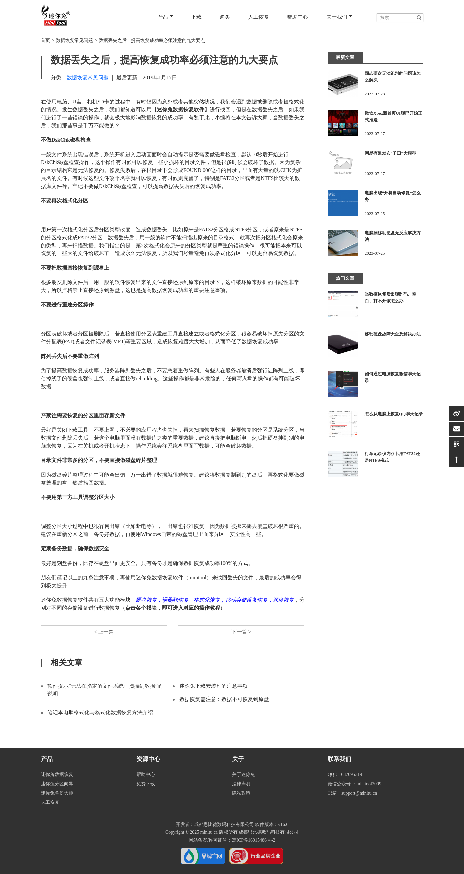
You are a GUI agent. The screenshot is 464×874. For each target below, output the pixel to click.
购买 (225, 17)
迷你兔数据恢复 (57, 774)
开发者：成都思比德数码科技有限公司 (215, 824)
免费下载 (145, 783)
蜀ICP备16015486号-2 (253, 840)
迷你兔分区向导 (57, 783)
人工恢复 (259, 17)
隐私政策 (241, 793)
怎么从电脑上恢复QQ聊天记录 (394, 413)
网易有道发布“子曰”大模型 (390, 153)
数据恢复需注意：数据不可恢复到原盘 (224, 699)
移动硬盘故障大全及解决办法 (392, 334)
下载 (197, 17)
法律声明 (241, 783)
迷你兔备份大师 (57, 793)
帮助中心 (297, 17)
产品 (166, 17)
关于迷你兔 (243, 774)
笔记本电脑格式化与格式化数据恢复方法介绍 (100, 712)
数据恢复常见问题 (74, 40)
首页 (45, 40)
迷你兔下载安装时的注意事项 (213, 686)
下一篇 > (241, 632)
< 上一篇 (104, 632)
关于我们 (339, 17)
